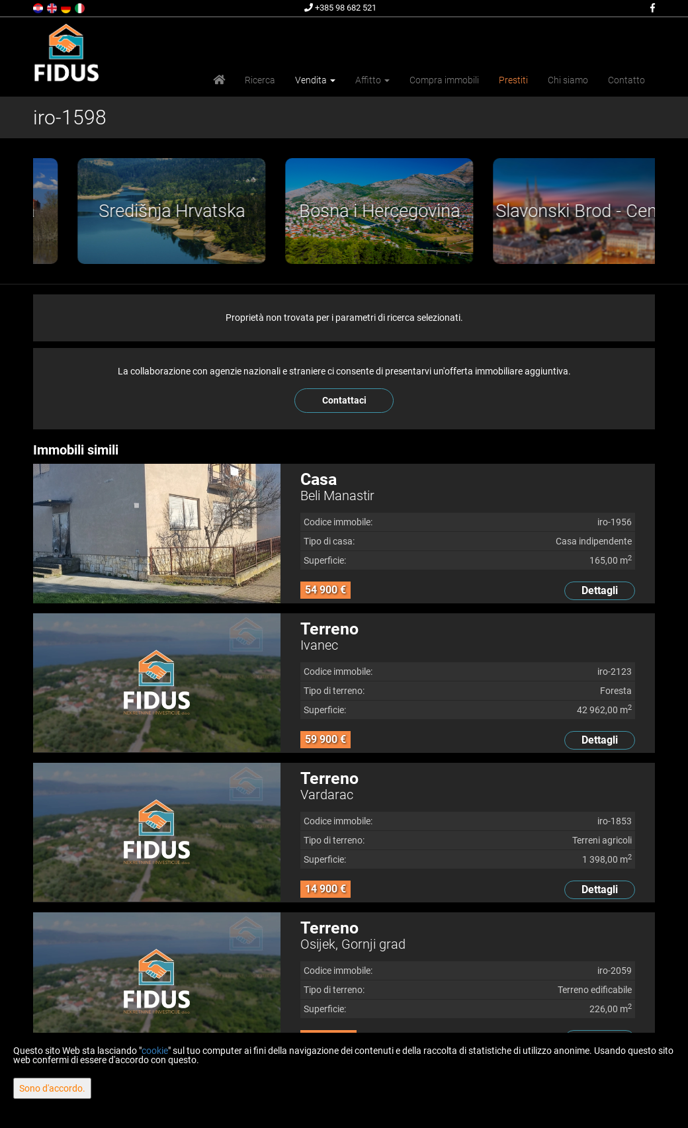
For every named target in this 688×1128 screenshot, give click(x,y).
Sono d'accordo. (52, 1088)
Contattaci (344, 400)
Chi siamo (568, 80)
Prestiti (513, 80)
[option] (117, 211)
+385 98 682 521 (340, 8)
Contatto (626, 80)
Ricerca (260, 80)
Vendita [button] (315, 80)
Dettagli (599, 590)
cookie (155, 1050)
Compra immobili (444, 80)
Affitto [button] (372, 80)
